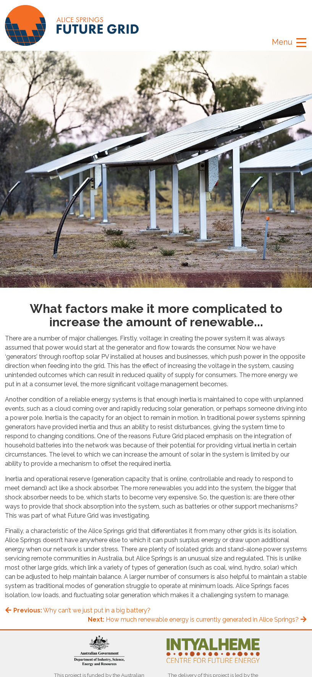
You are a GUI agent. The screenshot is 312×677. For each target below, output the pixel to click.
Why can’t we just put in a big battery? (77, 610)
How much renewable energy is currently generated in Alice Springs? (197, 619)
